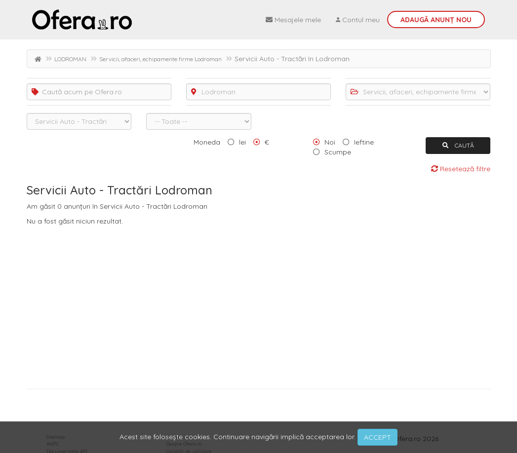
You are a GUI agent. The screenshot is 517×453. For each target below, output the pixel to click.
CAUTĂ (458, 145)
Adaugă (436, 19)
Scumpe (337, 152)
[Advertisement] (259, 305)
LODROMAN (70, 59)
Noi (329, 142)
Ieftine (364, 142)
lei (242, 142)
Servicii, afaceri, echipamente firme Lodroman (160, 59)
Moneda (207, 142)
